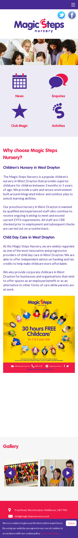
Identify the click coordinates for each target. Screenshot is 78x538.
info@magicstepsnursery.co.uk (32, 516)
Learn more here (50, 533)
